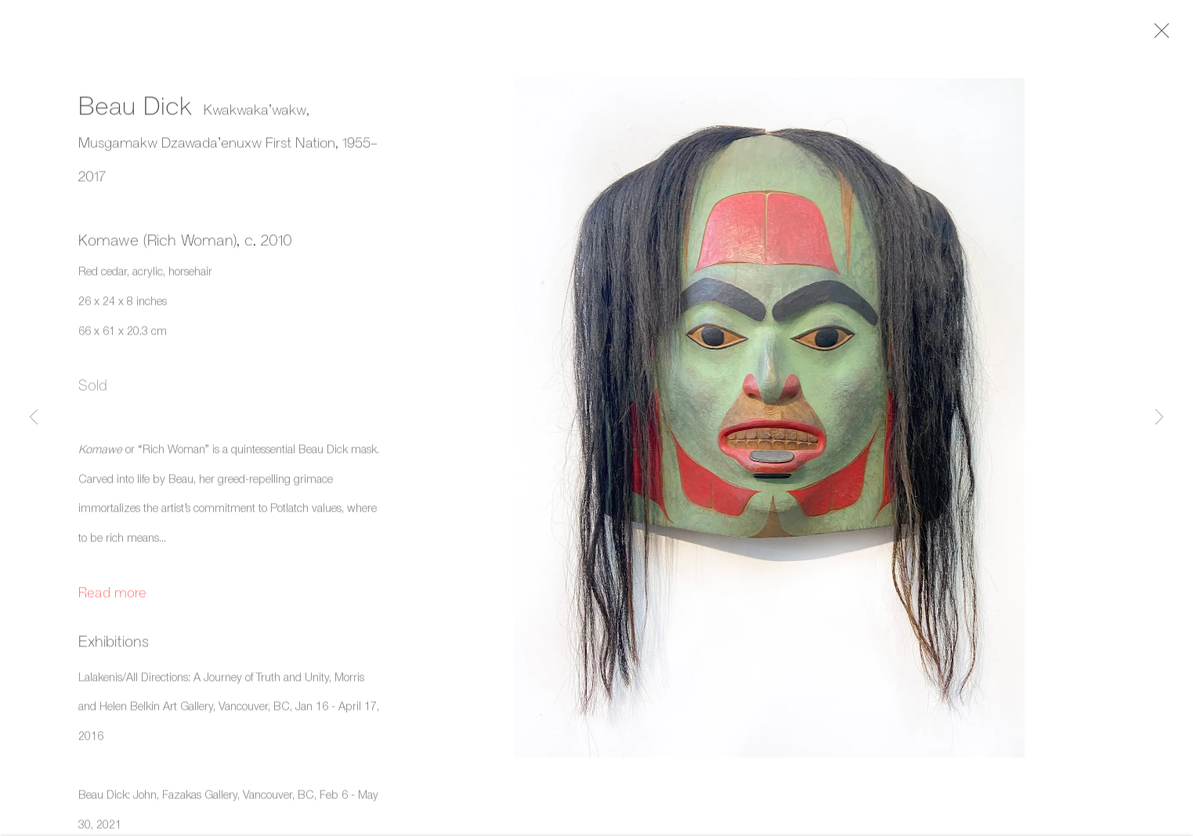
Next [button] (1159, 418)
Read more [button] (112, 597)
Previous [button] (33, 418)
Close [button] (1171, 35)
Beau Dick (135, 110)
